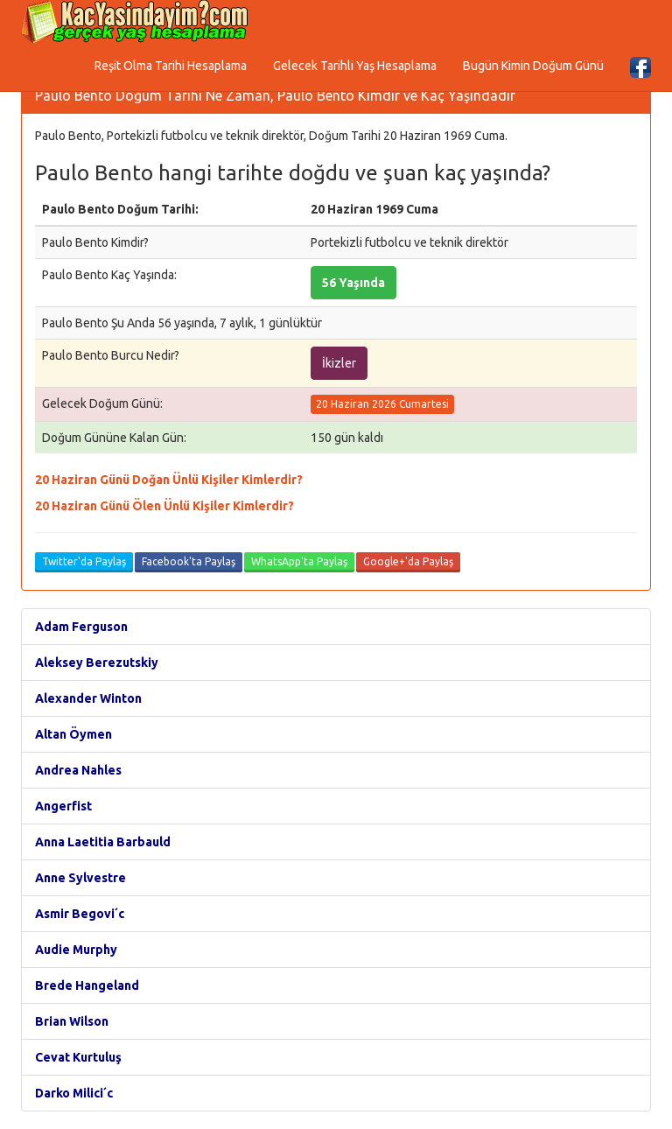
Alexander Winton (88, 698)
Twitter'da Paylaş (84, 561)
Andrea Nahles (78, 770)
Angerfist (63, 806)
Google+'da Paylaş (408, 561)
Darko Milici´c (74, 1093)
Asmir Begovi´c (79, 914)
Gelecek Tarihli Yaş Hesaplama (355, 66)
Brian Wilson (71, 1021)
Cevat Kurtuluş (78, 1057)
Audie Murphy (76, 950)
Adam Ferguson (81, 627)
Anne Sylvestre (80, 878)
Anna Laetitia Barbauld (103, 842)
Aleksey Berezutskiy (96, 663)
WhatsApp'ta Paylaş (299, 561)
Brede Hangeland (87, 985)
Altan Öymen (73, 734)
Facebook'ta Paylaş (188, 561)
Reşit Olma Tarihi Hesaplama (170, 66)
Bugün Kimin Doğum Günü (533, 66)
